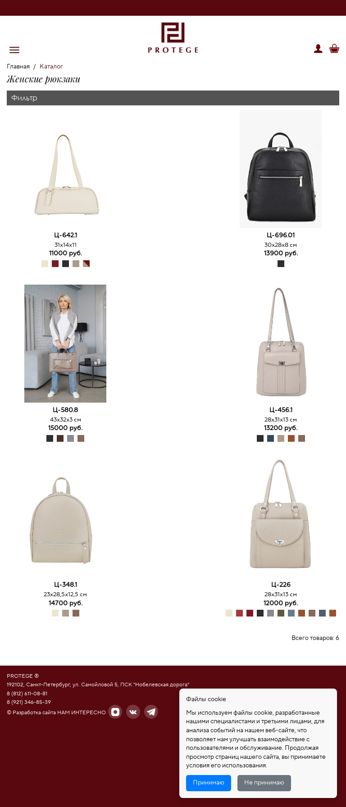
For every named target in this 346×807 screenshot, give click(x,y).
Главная (18, 67)
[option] (65, 170)
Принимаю (208, 783)
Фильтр (24, 97)
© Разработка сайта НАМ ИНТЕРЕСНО (56, 712)
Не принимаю (264, 783)
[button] (14, 50)
